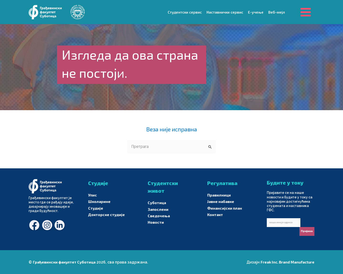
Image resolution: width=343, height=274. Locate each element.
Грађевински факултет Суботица (64, 262)
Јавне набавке (220, 201)
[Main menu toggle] (305, 12)
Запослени (158, 209)
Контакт (215, 214)
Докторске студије (106, 214)
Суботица (157, 202)
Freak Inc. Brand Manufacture (287, 262)
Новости (156, 222)
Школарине (99, 201)
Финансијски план (224, 208)
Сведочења (159, 215)
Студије (95, 208)
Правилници (219, 195)
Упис (92, 195)
